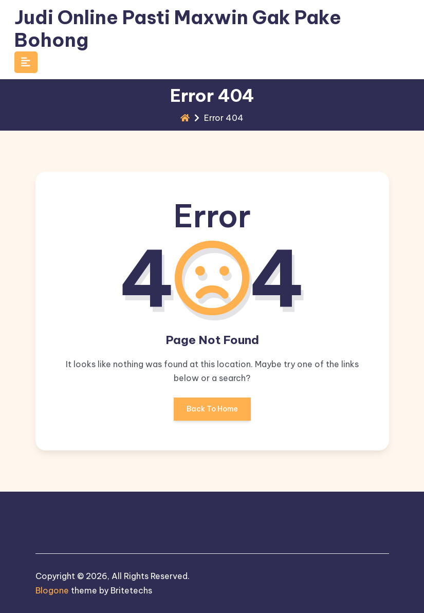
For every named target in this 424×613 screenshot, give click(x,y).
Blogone (52, 590)
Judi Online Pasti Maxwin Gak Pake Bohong (177, 28)
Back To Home (212, 412)
